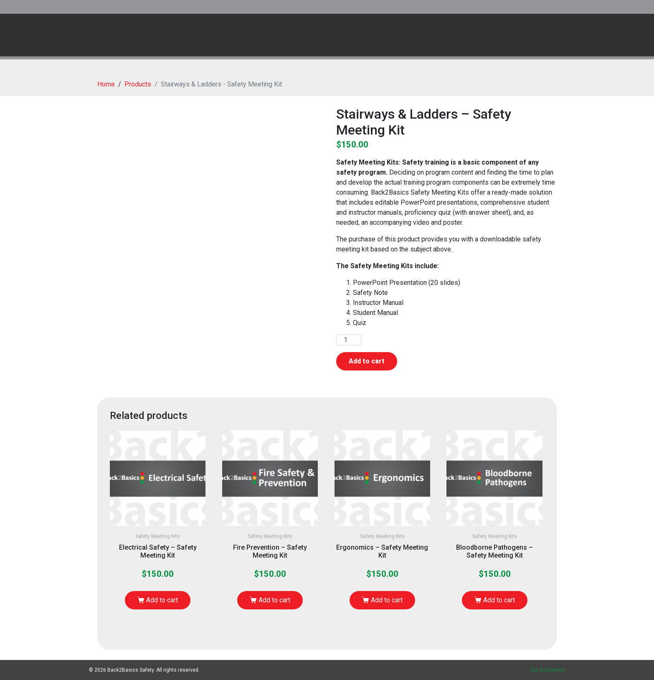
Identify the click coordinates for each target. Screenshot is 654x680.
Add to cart (367, 361)
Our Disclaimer (547, 670)
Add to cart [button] (162, 600)
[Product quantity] (348, 340)
